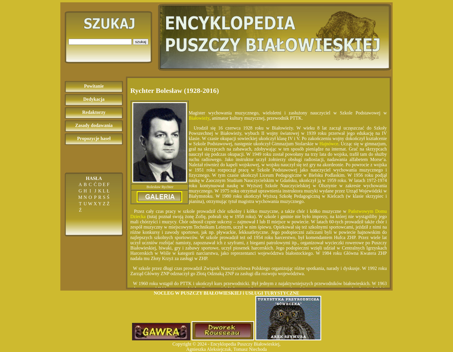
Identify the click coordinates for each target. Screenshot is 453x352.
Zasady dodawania (94, 125)
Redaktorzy (94, 112)
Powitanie (94, 86)
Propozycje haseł (94, 138)
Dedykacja (94, 99)
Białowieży (199, 118)
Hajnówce (328, 143)
